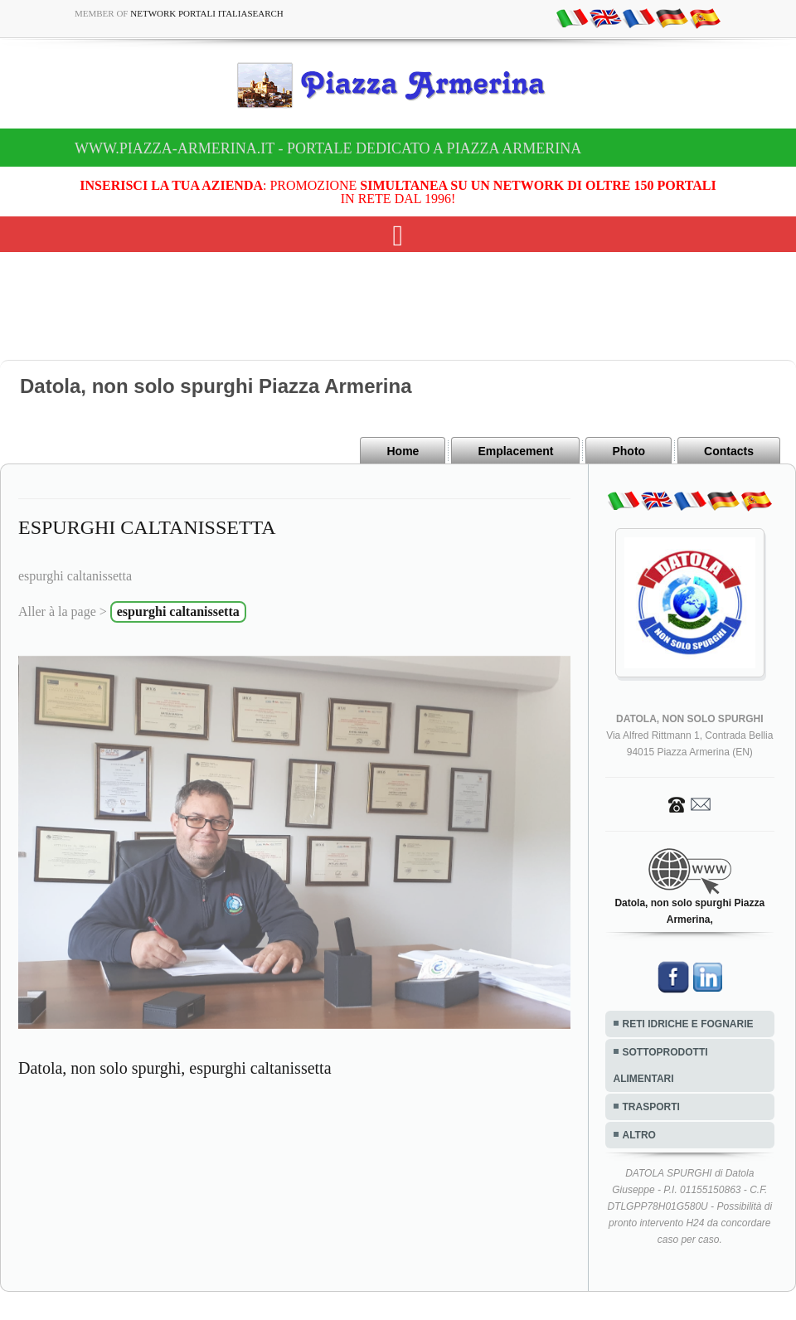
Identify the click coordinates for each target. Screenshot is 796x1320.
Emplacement (515, 451)
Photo (628, 451)
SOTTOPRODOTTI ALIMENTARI (661, 1065)
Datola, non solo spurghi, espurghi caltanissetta (175, 1068)
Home (402, 451)
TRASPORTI (651, 1107)
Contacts (729, 451)
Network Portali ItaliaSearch (207, 13)
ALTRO (639, 1135)
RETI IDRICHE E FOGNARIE (688, 1024)
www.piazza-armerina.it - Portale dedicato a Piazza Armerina (328, 148)
